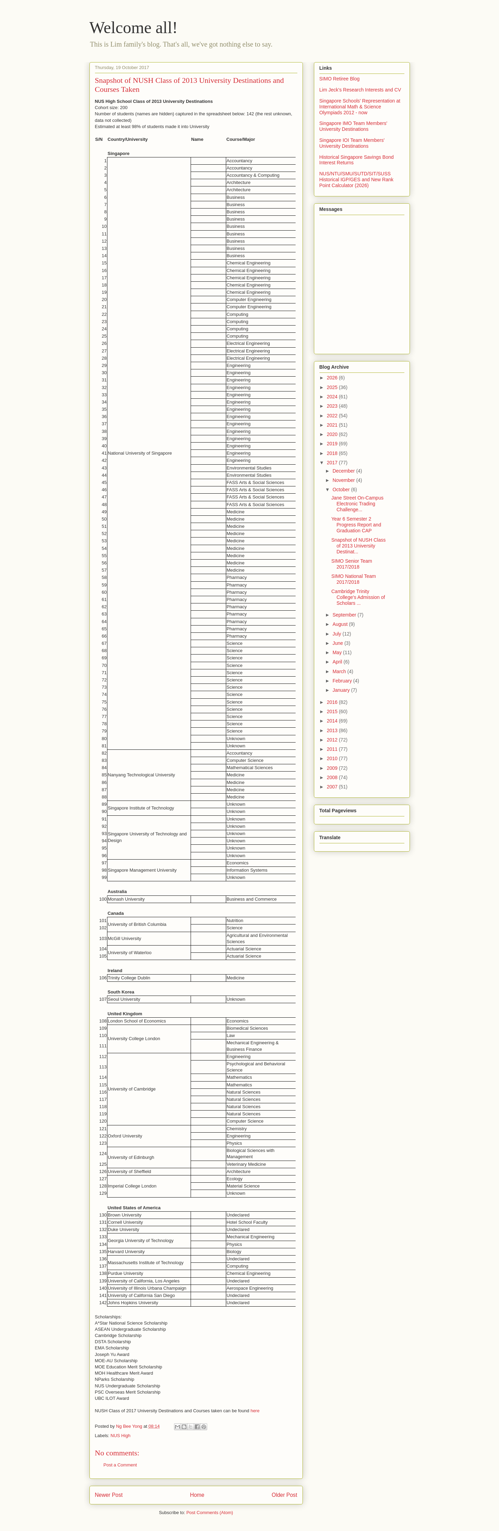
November (344, 480)
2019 (333, 443)
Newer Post (109, 1495)
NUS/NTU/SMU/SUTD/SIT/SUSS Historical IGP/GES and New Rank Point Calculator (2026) (356, 179)
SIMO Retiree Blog (339, 78)
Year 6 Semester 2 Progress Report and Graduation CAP (356, 524)
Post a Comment (120, 1464)
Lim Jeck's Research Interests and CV (360, 90)
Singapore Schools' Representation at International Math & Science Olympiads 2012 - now (360, 106)
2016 (333, 702)
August (341, 624)
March (340, 671)
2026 (333, 377)
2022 (333, 415)
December (344, 471)
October (342, 489)
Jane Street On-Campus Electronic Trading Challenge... (357, 503)
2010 (333, 758)
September (345, 615)
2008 (333, 777)
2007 (333, 786)
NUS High (121, 1435)
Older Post (284, 1495)
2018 (333, 453)
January (342, 690)
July (338, 634)
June (338, 643)
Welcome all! (133, 27)
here (254, 1410)
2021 (333, 425)
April (338, 662)
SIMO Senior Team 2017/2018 (351, 564)
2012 (333, 740)
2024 (333, 396)
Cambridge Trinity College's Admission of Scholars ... (358, 597)
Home (197, 1495)
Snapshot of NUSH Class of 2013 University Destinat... (358, 545)
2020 (333, 434)
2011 (333, 749)
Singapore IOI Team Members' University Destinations (352, 143)
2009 (333, 768)
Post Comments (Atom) (209, 1512)
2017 (333, 462)
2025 (333, 387)
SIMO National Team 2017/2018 (353, 579)
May (338, 652)
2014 (333, 721)
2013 (333, 730)
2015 (333, 711)
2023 (333, 406)
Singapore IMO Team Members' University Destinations (353, 126)
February (343, 681)
